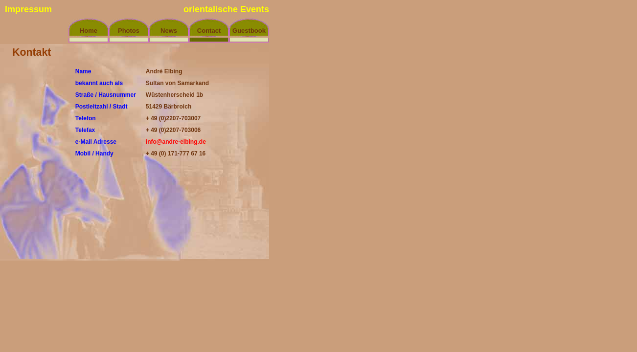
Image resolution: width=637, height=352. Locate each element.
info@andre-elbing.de (176, 141)
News (168, 30)
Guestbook (249, 30)
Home (88, 30)
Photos (128, 30)
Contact (209, 30)
